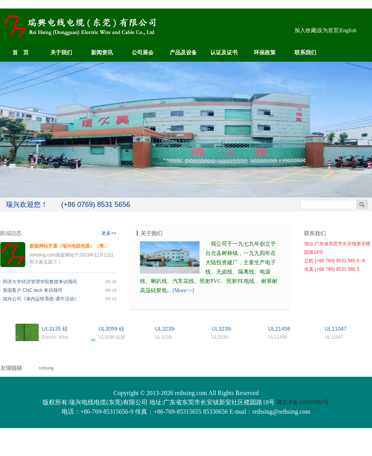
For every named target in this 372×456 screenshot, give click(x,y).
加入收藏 (305, 30)
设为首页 (328, 30)
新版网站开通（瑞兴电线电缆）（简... (68, 246)
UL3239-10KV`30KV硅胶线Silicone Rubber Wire (169, 329)
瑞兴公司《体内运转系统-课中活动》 (41, 299)
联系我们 (305, 52)
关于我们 (61, 52)
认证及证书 (224, 52)
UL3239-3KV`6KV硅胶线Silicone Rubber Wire (226, 329)
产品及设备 (183, 52)
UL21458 (279, 329)
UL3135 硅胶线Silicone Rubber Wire (57, 329)
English (348, 30)
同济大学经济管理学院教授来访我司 (40, 281)
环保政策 (265, 52)
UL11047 (336, 329)
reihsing (46, 368)
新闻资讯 (102, 52)
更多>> (109, 233)
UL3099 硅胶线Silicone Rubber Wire (113, 329)
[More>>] (183, 290)
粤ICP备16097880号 (302, 402)
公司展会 (142, 52)
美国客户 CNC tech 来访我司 (33, 290)
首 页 (20, 52)
